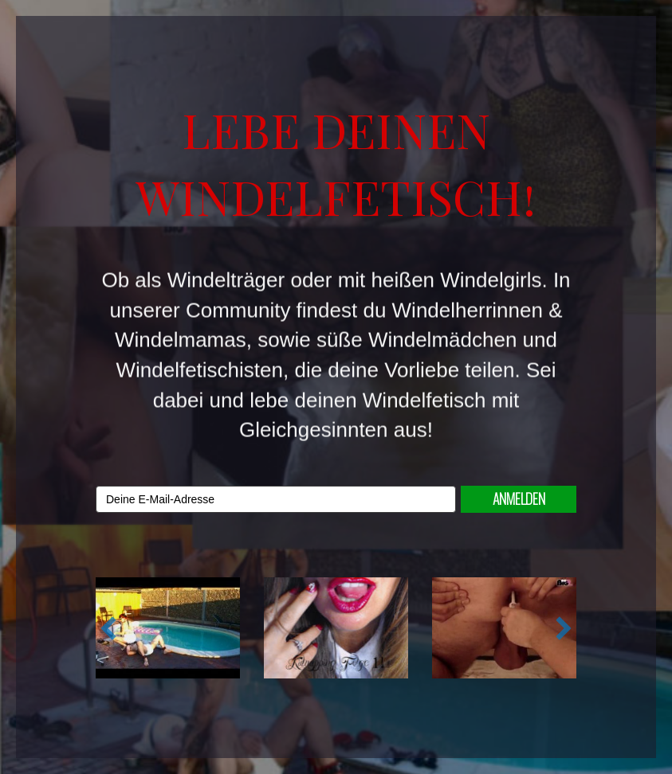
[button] (108, 628)
